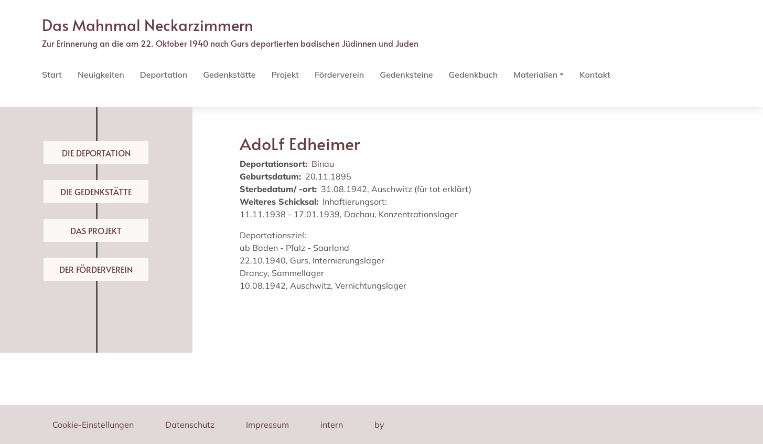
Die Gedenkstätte (96, 191)
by (379, 424)
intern (331, 424)
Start (52, 74)
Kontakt (594, 74)
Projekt (284, 74)
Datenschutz (189, 424)
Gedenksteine (406, 74)
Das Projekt (96, 230)
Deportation (163, 74)
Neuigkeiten (101, 74)
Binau (322, 163)
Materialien (535, 74)
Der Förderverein (96, 269)
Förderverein (339, 74)
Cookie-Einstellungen (93, 424)
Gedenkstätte (229, 74)
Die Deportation (96, 152)
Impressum (267, 424)
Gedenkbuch (473, 74)
